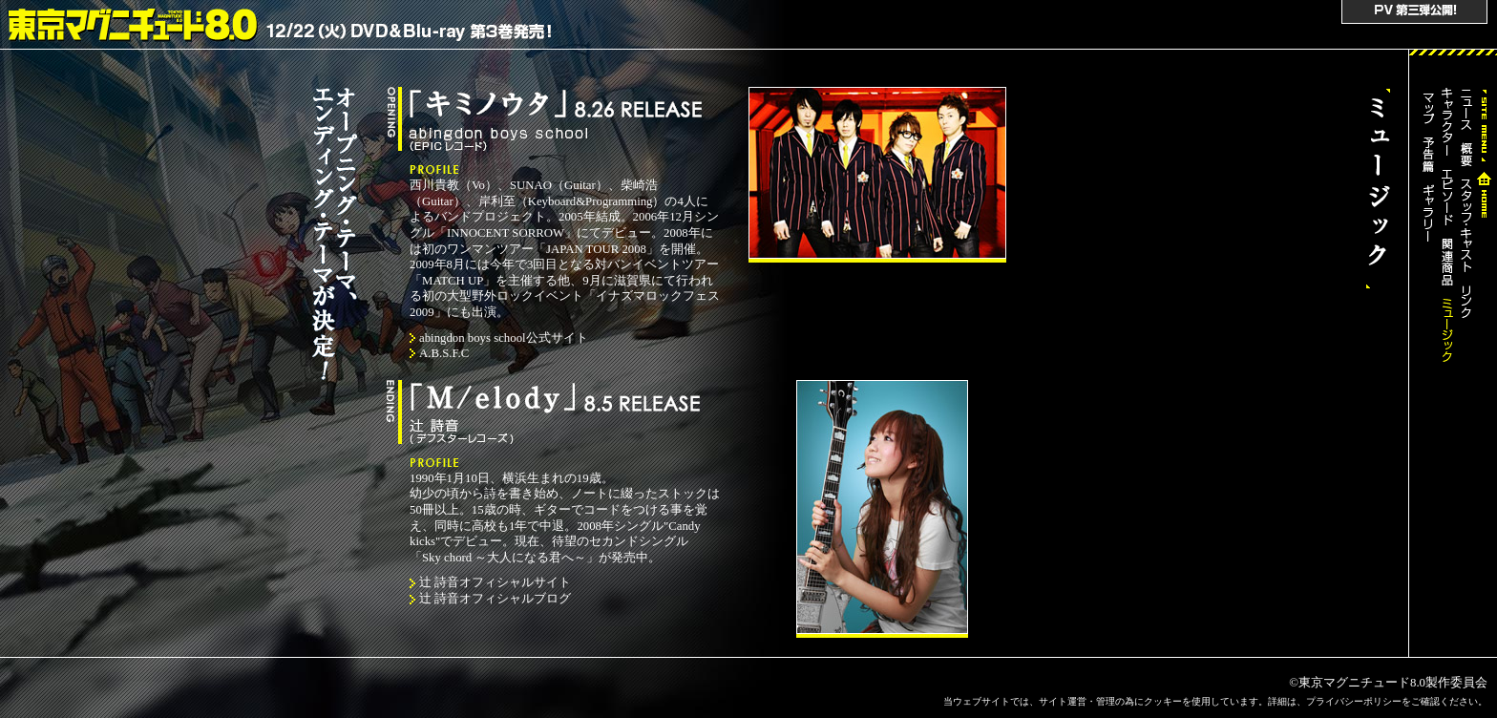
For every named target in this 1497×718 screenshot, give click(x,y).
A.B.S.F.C (444, 353)
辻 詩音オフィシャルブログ (495, 598)
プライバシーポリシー (1354, 701)
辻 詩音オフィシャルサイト (495, 582)
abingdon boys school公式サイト (503, 338)
